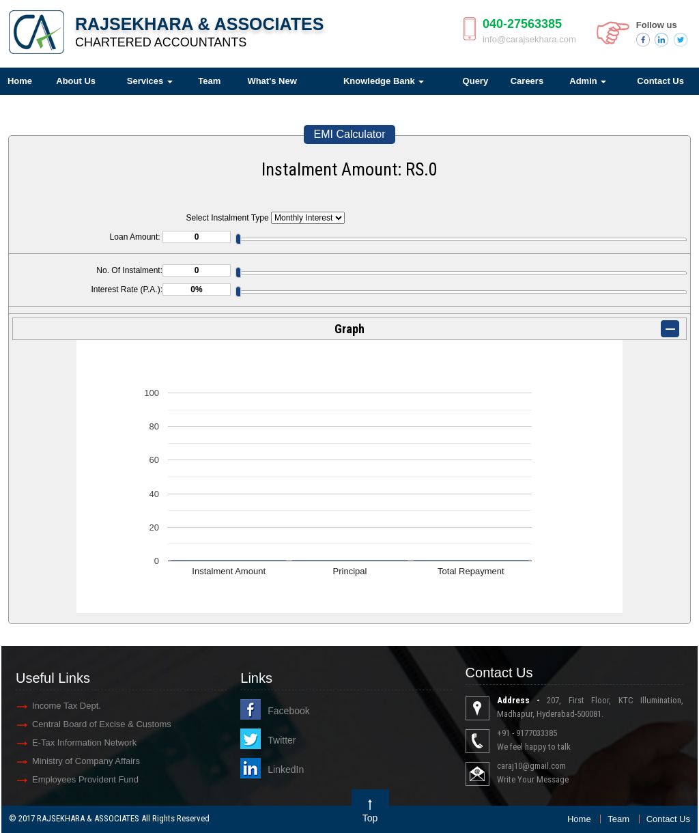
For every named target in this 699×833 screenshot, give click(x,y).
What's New (271, 81)
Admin (587, 81)
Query (476, 81)
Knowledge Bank (383, 81)
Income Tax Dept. (66, 706)
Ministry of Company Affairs (86, 761)
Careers (527, 81)
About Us (76, 81)
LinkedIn (286, 769)
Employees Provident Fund (85, 779)
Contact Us (668, 819)
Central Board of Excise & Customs (101, 724)
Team (209, 81)
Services (150, 81)
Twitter (282, 740)
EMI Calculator (350, 134)
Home (579, 819)
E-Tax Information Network (84, 742)
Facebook (288, 710)
